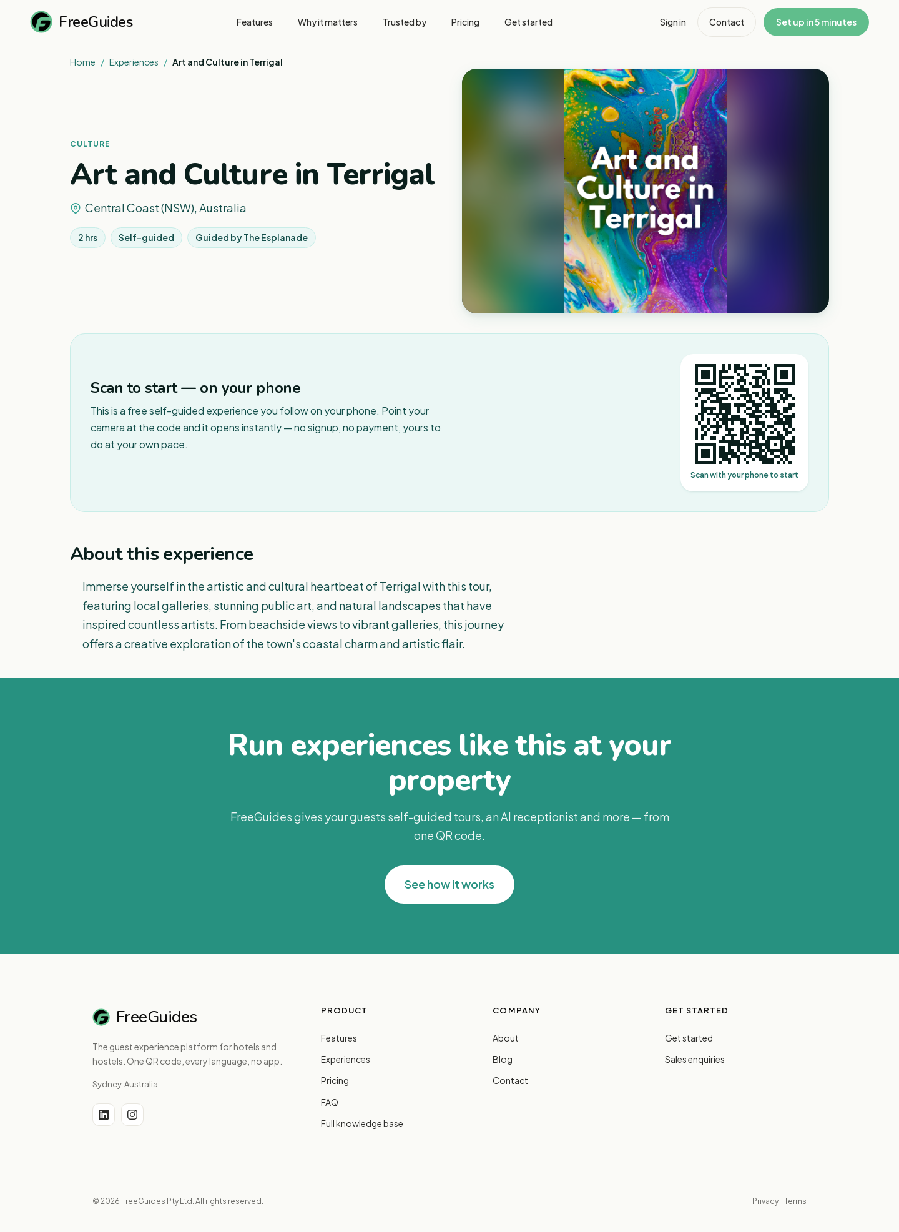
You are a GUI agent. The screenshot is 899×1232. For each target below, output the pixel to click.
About (506, 1037)
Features (339, 1037)
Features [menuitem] (255, 21)
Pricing (335, 1080)
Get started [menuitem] (528, 21)
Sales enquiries (695, 1059)
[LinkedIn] (103, 1114)
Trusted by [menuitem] (404, 21)
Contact (726, 21)
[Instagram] (132, 1114)
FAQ (329, 1102)
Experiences (134, 61)
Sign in (673, 21)
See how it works (449, 884)
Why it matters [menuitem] (328, 21)
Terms (795, 1201)
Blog (503, 1059)
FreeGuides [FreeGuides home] (81, 22)
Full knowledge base (362, 1123)
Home (83, 61)
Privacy (765, 1201)
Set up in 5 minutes (816, 21)
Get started (689, 1037)
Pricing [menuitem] (465, 21)
